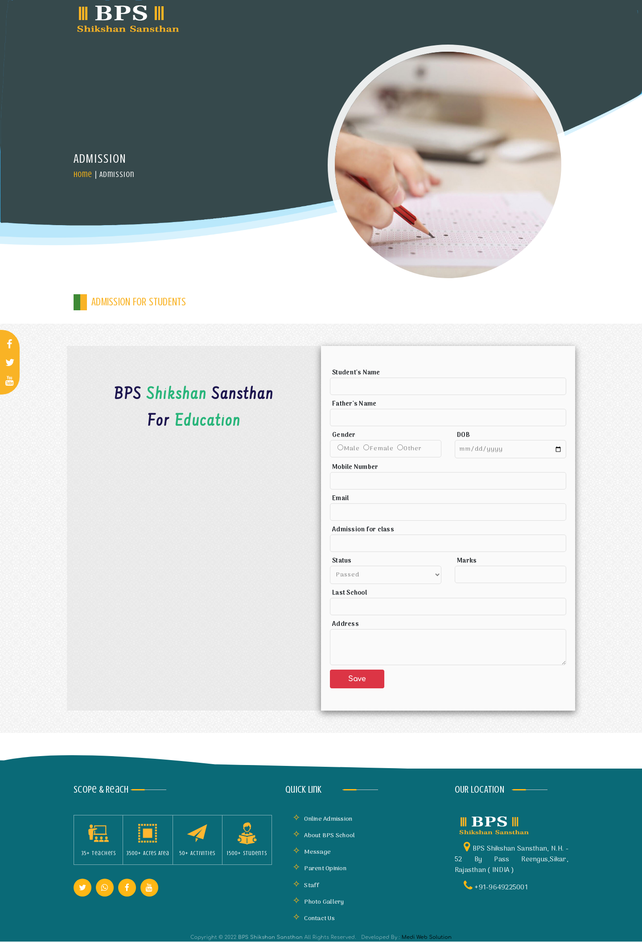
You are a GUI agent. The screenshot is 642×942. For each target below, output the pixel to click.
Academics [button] (364, 17)
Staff (306, 885)
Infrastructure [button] (300, 17)
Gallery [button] (500, 17)
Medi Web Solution (427, 937)
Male (352, 448)
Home (83, 174)
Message (311, 852)
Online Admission (322, 819)
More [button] (544, 17)
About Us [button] (240, 17)
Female (382, 448)
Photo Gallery (318, 902)
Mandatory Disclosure (439, 19)
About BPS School (323, 836)
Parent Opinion (319, 869)
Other (412, 448)
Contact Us (313, 918)
